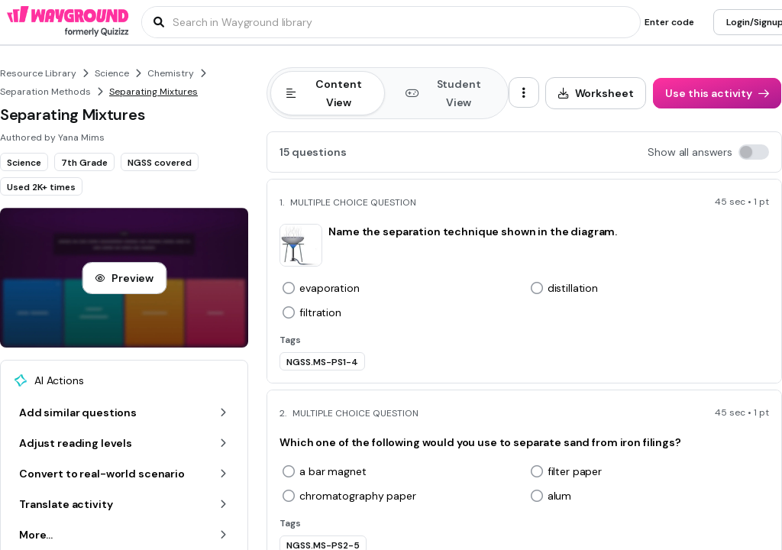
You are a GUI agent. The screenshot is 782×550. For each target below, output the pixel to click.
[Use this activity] (717, 93)
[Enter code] (669, 22)
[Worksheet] (596, 93)
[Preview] (124, 278)
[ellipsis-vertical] (524, 92)
